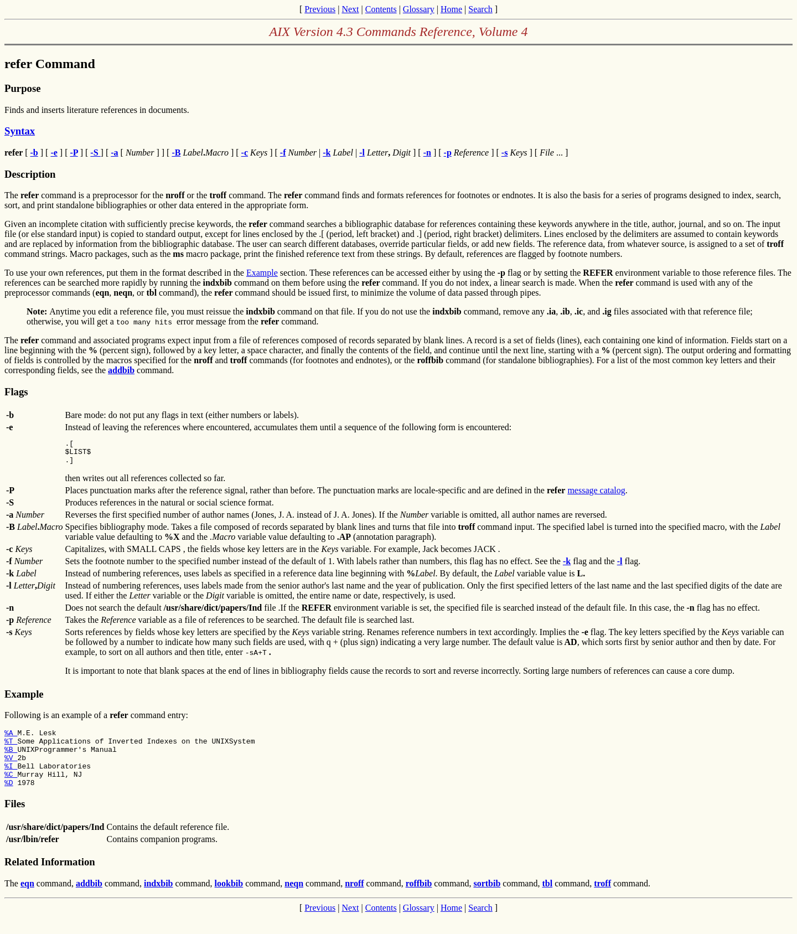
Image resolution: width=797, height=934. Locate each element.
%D (8, 799)
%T (10, 749)
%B (10, 759)
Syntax (19, 131)
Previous (319, 9)
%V (10, 769)
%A (10, 739)
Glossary (418, 9)
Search (480, 9)
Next (350, 9)
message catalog (596, 495)
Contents (381, 9)
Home (451, 9)
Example (262, 272)
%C (10, 789)
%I (10, 779)
